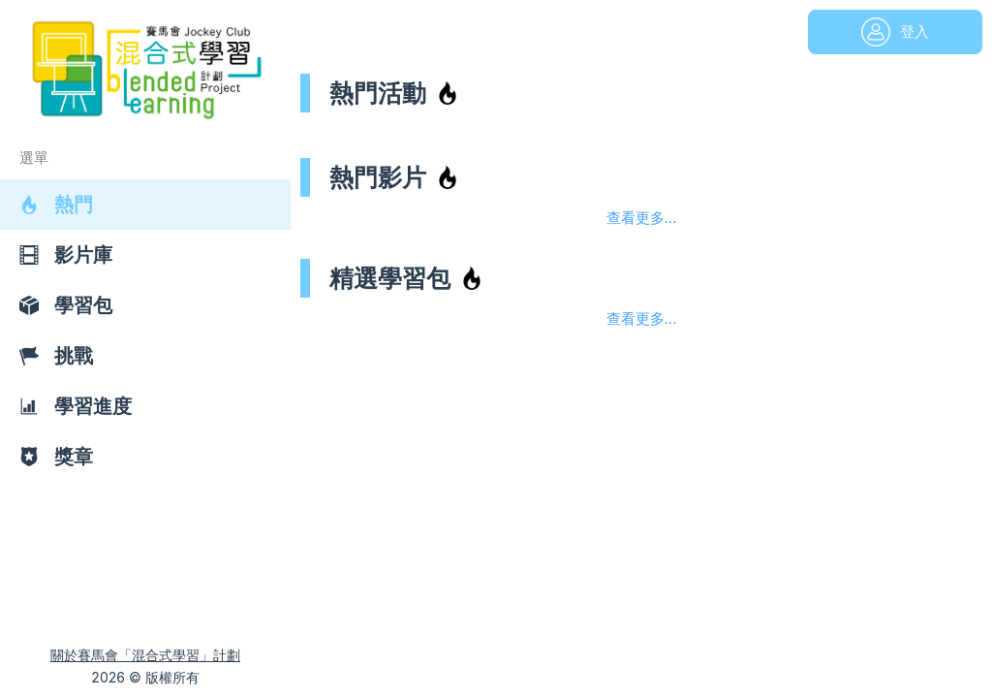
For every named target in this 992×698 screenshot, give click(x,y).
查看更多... (641, 217)
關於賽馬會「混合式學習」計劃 (145, 655)
